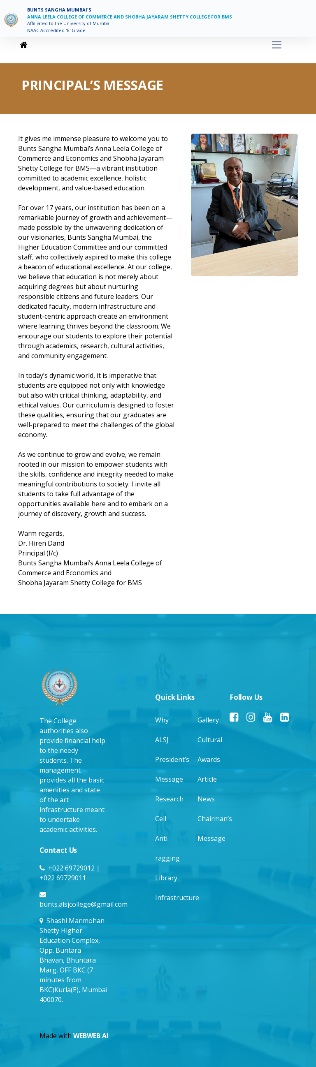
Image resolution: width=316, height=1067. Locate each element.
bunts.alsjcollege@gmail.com (84, 904)
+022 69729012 (71, 868)
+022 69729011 (63, 877)
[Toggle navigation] (156, 45)
